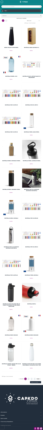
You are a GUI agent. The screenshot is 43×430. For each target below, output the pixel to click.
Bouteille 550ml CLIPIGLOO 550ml (31, 160)
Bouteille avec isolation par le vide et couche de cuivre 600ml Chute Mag (11, 305)
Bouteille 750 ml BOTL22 (11, 275)
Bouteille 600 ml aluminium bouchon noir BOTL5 (31, 190)
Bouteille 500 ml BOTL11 (31, 105)
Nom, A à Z (33, 20)
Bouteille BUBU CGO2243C (31, 335)
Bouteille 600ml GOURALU (11, 218)
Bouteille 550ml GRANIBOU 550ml (11, 189)
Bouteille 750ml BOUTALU (31, 275)
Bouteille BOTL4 (31, 304)
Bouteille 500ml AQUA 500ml (31, 132)
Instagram (38, 428)
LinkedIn (41, 428)
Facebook (35, 428)
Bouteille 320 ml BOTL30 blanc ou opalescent (32, 77)
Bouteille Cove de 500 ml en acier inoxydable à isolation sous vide (31, 364)
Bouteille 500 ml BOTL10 (11, 105)
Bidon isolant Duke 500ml (11, 47)
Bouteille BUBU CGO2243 (11, 335)
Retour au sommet (35, 382)
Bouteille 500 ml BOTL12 (11, 132)
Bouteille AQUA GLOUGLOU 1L (31, 47)
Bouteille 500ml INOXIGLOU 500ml (11, 160)
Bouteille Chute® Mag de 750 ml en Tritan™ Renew (11, 364)
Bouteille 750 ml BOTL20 (31, 218)
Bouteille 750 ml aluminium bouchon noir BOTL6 (11, 247)
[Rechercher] (21, 6)
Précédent (21, 379)
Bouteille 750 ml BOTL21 (31, 246)
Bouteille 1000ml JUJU (11, 76)
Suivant (39, 379)
